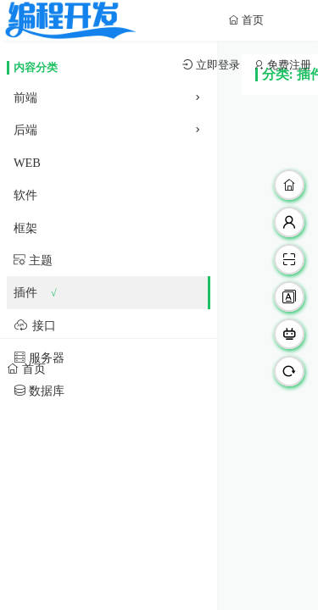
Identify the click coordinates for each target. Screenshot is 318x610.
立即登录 (216, 64)
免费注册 (288, 64)
